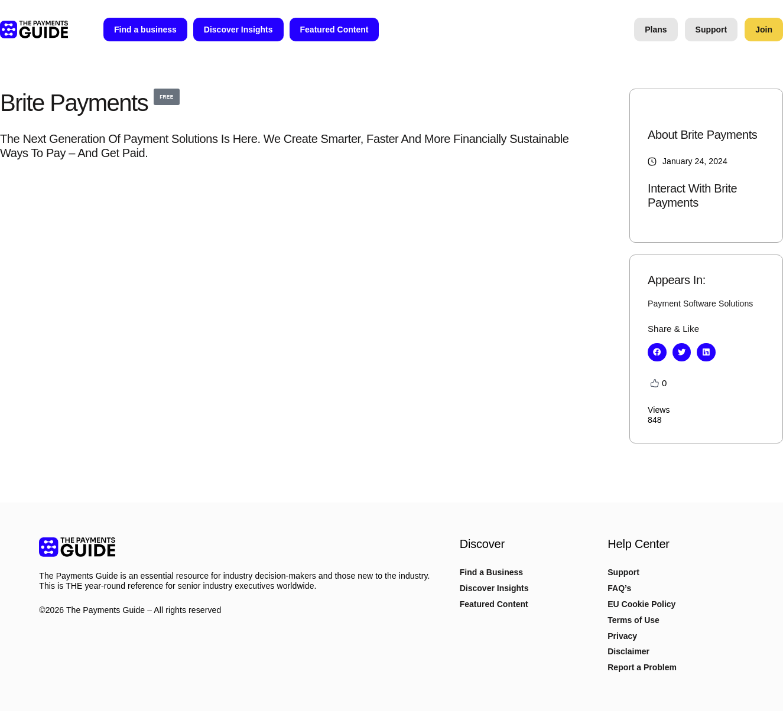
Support (623, 572)
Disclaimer (628, 651)
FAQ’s (619, 588)
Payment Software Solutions (700, 303)
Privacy (622, 636)
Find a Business (491, 572)
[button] (657, 352)
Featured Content (494, 604)
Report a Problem (642, 667)
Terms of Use (633, 620)
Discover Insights (494, 588)
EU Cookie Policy (641, 604)
